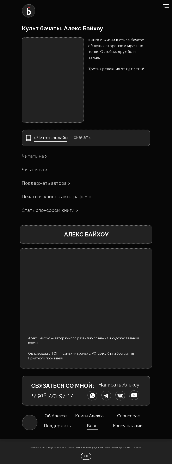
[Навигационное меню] (166, 6)
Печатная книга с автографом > (56, 196)
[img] (92, 395)
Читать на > (34, 156)
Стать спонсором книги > (50, 210)
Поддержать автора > (46, 183)
